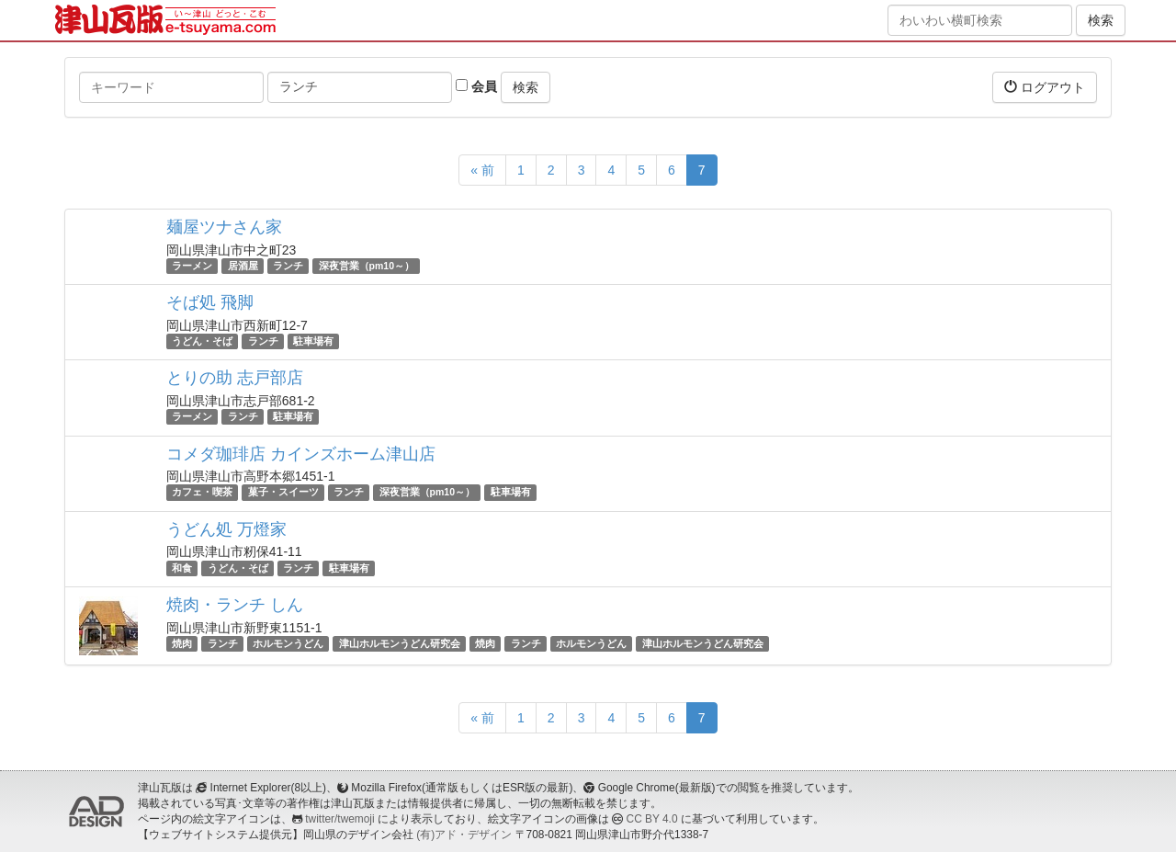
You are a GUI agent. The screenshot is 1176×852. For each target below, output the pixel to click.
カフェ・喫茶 (202, 492)
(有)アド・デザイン (464, 834)
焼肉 (182, 643)
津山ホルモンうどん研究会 (399, 643)
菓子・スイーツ (283, 492)
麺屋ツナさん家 (224, 227)
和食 (182, 568)
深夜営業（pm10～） (366, 265)
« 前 (482, 170)
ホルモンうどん (288, 643)
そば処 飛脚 (210, 302)
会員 (476, 86)
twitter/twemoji (339, 818)
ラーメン (192, 265)
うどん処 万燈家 (226, 529)
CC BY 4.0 (652, 818)
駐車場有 (313, 340)
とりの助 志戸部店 (234, 378)
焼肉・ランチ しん (234, 605)
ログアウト (1044, 87)
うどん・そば (202, 340)
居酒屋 (243, 265)
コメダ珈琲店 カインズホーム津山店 (300, 454)
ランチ (288, 265)
